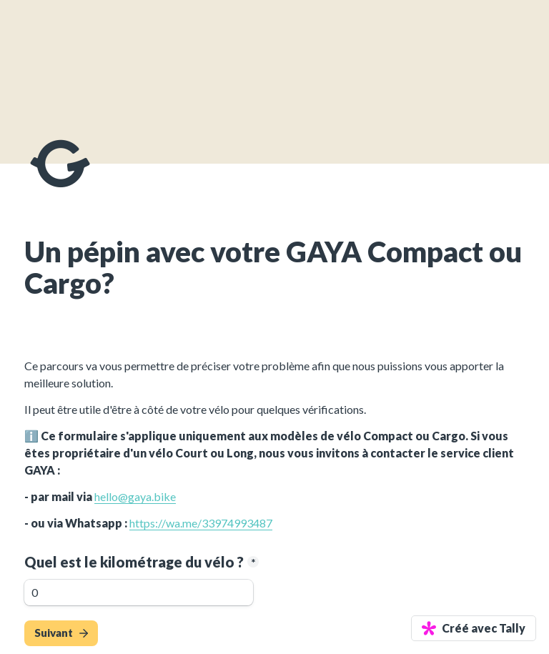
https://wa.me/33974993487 (200, 523)
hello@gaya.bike (135, 496)
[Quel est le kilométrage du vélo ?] (138, 592)
